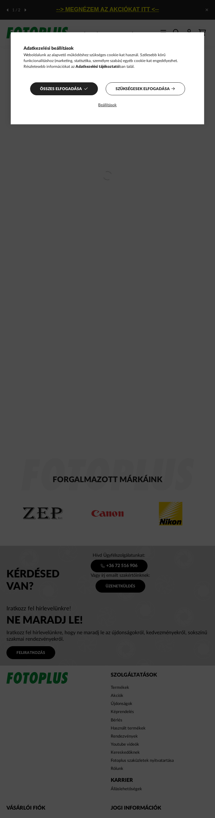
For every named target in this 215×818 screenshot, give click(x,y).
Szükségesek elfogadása (143, 89)
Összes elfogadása (61, 89)
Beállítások (107, 105)
